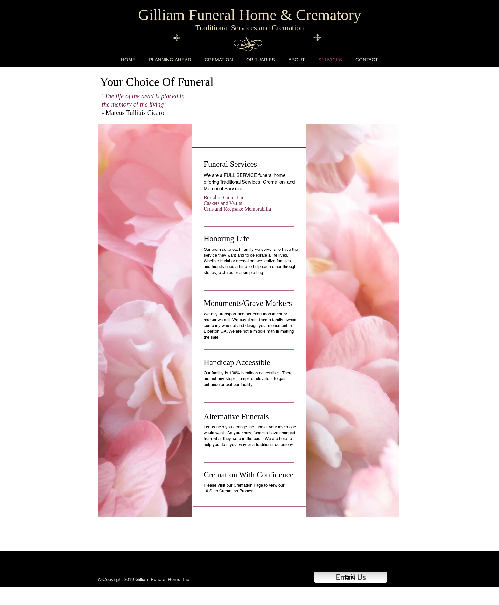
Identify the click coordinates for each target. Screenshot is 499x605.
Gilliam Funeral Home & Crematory (249, 14)
